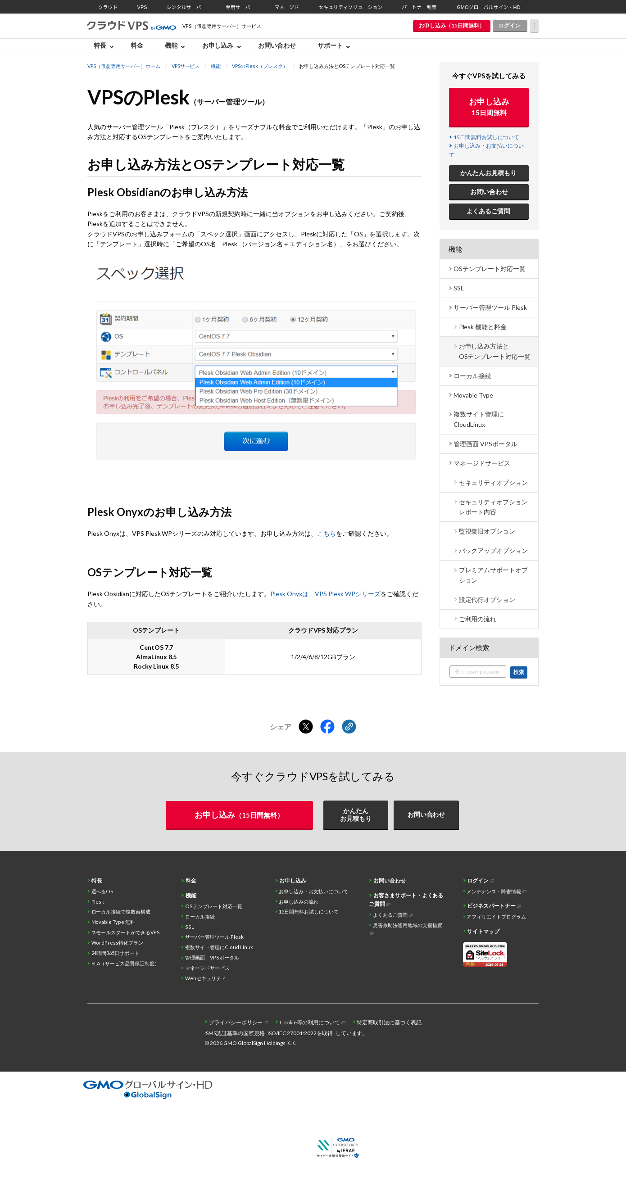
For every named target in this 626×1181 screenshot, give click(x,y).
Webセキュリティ (205, 978)
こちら (326, 533)
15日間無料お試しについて (486, 137)
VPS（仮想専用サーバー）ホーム (123, 66)
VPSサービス (186, 66)
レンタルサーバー (186, 7)
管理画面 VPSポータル (485, 444)
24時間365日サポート (115, 953)
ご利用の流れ (478, 619)
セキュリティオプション (493, 482)
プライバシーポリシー (236, 1022)
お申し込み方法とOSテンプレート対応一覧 (495, 351)
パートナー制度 (419, 7)
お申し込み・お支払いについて (313, 891)
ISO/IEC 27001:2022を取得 (300, 1033)
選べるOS (102, 891)
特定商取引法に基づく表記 (389, 1022)
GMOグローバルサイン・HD (488, 7)
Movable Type (473, 395)
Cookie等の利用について (310, 1022)
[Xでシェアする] (306, 727)
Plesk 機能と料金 (483, 326)
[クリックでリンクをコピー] (349, 727)
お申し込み (218, 45)
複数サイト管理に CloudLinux (479, 419)
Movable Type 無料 (113, 922)
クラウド (108, 7)
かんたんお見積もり (488, 172)
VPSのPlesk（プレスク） (260, 66)
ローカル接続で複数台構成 (121, 911)
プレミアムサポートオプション (493, 575)
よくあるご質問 (489, 211)
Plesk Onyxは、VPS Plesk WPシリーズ (325, 593)
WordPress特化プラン (117, 943)
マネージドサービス (482, 463)
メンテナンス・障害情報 (494, 891)
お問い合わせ (277, 45)
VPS (142, 7)
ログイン (509, 25)
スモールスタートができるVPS (125, 932)
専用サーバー (240, 7)
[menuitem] (106, 46)
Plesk (97, 902)
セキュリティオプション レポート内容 (493, 507)
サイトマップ (483, 931)
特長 (100, 45)
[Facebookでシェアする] (327, 727)
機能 (171, 45)
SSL (459, 288)
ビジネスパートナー (491, 905)
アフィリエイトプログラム (496, 916)
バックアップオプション (493, 550)
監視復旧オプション (487, 531)
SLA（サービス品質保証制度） (125, 963)
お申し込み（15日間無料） (452, 25)
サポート (330, 45)
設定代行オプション (487, 599)
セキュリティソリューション (350, 7)
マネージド (286, 7)
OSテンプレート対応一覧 (490, 268)
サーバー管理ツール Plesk (490, 307)
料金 (137, 45)
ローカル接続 (472, 376)
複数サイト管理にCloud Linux (219, 947)
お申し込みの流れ (298, 902)
